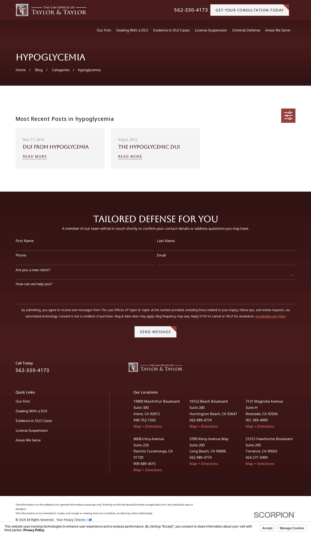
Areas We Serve (28, 440)
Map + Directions (147, 426)
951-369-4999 (257, 419)
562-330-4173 (191, 10)
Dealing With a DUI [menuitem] (132, 30)
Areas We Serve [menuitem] (277, 30)
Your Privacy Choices (74, 520)
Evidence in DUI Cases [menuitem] (171, 30)
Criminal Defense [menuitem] (246, 30)
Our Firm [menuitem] (104, 30)
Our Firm (23, 401)
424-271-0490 (257, 457)
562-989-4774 (200, 419)
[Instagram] (292, 368)
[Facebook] (281, 368)
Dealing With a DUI (31, 410)
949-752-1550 (144, 419)
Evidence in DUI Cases (34, 420)
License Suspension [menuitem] (211, 30)
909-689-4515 (144, 463)
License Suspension (32, 430)
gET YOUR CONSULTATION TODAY (252, 8)
